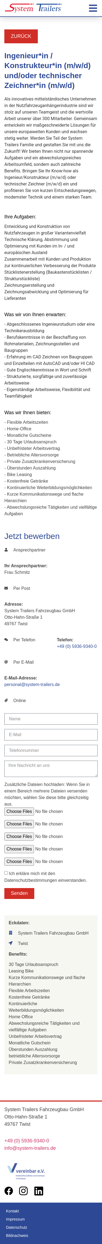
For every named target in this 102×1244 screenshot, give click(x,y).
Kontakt (12, 1211)
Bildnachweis (17, 1235)
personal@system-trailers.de (32, 684)
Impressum (15, 1219)
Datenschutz (16, 1227)
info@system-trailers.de (30, 1148)
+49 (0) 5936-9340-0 (77, 646)
